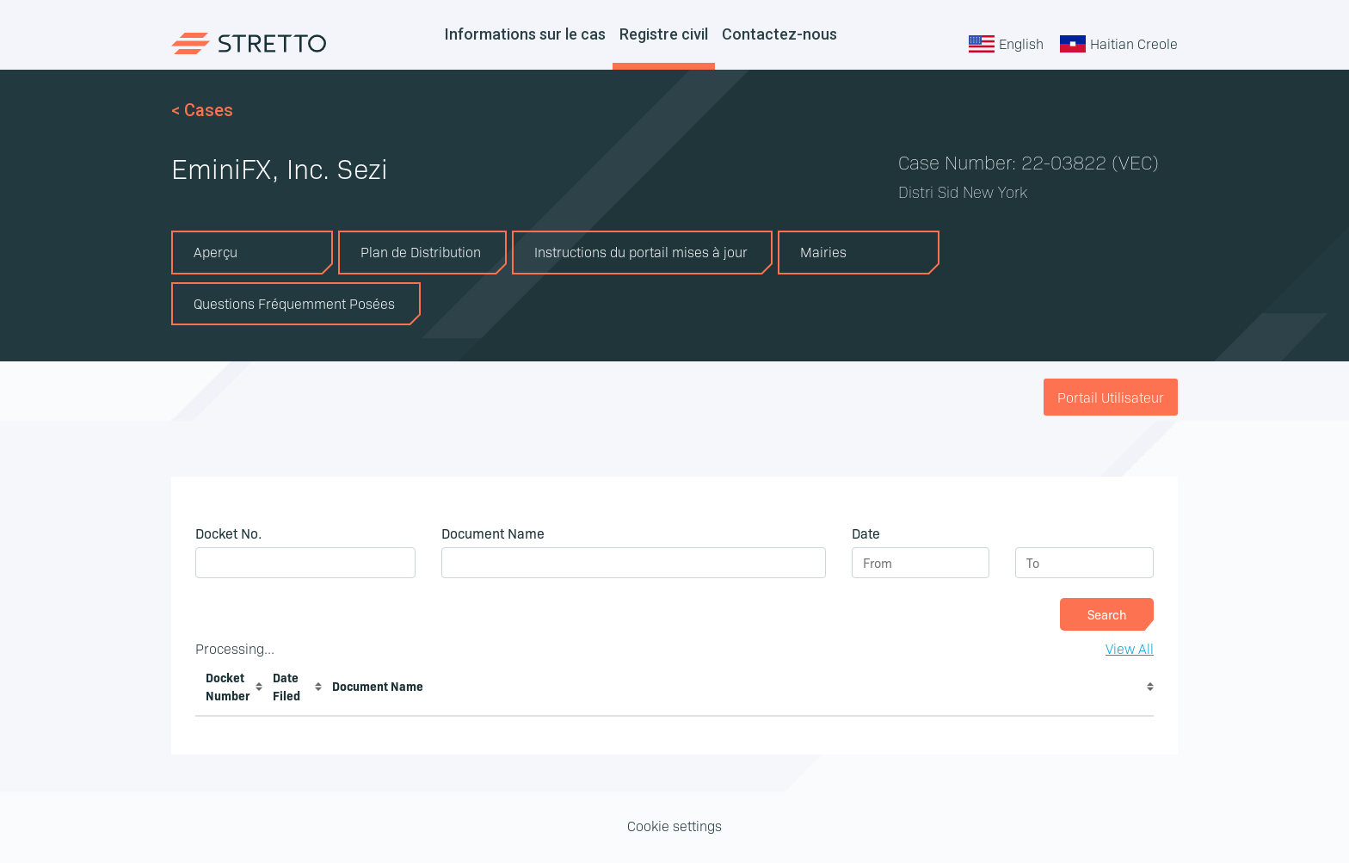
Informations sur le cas (525, 34)
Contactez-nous (779, 34)
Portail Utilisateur (1110, 396)
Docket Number (227, 686)
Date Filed (286, 686)
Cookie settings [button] (674, 825)
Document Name (377, 685)
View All (1130, 647)
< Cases (202, 110)
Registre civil (663, 34)
